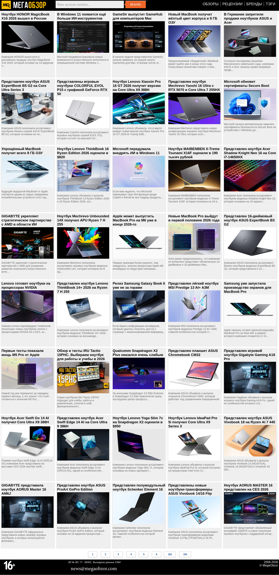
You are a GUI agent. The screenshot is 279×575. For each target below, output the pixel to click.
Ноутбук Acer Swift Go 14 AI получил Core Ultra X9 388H (25, 420)
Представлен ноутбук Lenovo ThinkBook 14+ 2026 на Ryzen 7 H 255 (82, 287)
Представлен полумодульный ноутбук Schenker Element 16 (139, 487)
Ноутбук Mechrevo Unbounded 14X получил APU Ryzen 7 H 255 (83, 220)
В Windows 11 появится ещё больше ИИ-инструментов (81, 16)
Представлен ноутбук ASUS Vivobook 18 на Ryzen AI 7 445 (249, 420)
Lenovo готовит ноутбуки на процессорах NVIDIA (25, 285)
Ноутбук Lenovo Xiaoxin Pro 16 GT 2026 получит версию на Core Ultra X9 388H (137, 86)
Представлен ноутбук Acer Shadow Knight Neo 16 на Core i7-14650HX (250, 153)
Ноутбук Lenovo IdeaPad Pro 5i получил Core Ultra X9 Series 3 (192, 422)
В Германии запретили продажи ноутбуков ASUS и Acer (248, 18)
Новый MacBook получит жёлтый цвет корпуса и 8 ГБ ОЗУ (192, 18)
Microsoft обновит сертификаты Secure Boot (246, 84)
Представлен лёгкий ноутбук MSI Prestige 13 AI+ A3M (193, 285)
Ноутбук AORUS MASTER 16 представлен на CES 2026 (248, 487)
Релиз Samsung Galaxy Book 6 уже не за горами (139, 285)
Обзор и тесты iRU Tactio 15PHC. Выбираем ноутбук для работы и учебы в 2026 (81, 355)
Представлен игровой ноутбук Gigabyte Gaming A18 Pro (249, 355)
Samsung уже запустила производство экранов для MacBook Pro (247, 287)
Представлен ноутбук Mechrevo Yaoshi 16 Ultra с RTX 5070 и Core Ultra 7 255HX (194, 86)
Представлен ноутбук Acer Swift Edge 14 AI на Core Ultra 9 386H (82, 422)
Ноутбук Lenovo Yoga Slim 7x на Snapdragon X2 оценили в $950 (138, 422)
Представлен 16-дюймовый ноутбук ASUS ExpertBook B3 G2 (249, 220)
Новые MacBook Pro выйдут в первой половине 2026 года (193, 218)
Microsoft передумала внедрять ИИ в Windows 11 (136, 151)
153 (185, 554)
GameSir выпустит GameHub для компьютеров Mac (137, 16)
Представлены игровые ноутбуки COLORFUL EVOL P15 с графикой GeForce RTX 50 (82, 88)
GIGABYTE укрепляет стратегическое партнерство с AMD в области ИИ (26, 220)
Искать (135, 4)
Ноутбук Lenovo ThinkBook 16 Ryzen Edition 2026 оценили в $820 (83, 153)
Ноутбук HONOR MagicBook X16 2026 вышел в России (25, 16)
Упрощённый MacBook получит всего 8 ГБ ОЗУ (22, 151)
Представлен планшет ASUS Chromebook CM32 (193, 353)
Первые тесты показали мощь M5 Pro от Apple (22, 353)
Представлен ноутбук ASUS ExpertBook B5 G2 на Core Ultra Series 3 (25, 86)
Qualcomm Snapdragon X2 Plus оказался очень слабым (138, 353)
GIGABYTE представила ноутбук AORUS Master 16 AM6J (23, 489)
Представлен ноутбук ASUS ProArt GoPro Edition (81, 487)
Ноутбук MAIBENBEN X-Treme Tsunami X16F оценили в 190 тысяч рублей (194, 153)
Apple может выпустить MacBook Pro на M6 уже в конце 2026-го (135, 220)
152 (170, 554)
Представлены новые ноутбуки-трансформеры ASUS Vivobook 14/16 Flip (190, 489)
